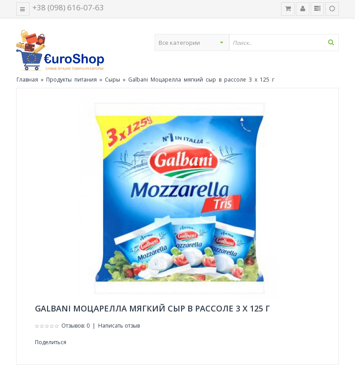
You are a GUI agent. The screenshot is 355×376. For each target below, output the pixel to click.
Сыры (112, 79)
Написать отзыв (119, 325)
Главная (27, 79)
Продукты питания (71, 79)
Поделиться (50, 342)
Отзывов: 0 (75, 325)
